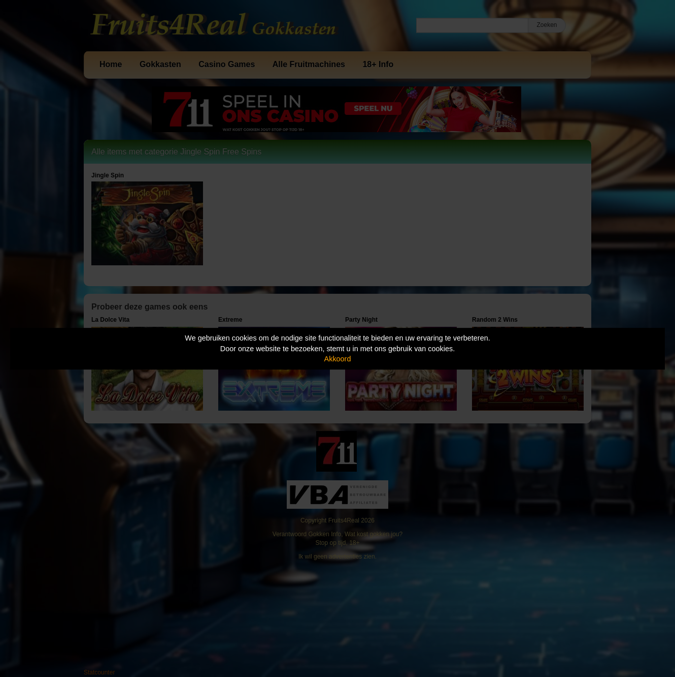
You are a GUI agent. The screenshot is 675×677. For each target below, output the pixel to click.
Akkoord (337, 359)
